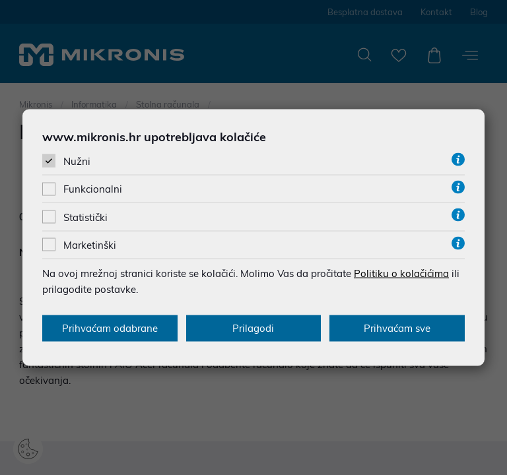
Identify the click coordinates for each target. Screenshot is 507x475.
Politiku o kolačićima (401, 273)
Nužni (76, 161)
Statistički (85, 216)
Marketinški (89, 244)
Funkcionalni (92, 189)
